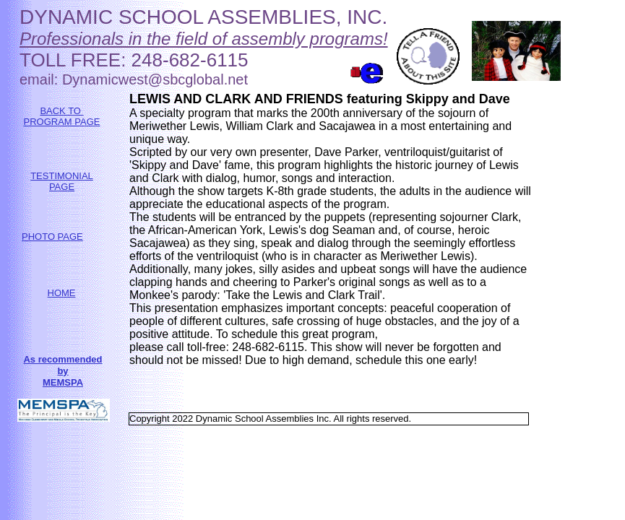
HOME (62, 292)
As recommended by (62, 365)
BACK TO (61, 110)
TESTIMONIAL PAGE (61, 181)
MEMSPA (63, 382)
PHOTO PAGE (52, 236)
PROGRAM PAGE (62, 121)
